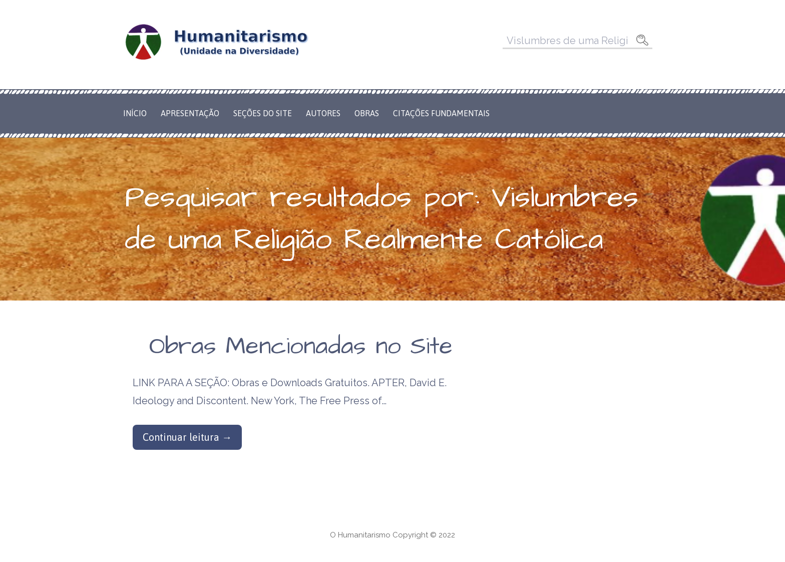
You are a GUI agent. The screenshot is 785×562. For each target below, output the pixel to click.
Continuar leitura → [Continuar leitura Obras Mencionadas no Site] (187, 437)
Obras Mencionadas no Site (301, 346)
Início (135, 113)
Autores (323, 113)
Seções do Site (262, 113)
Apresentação (190, 113)
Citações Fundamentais (441, 113)
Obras (366, 113)
